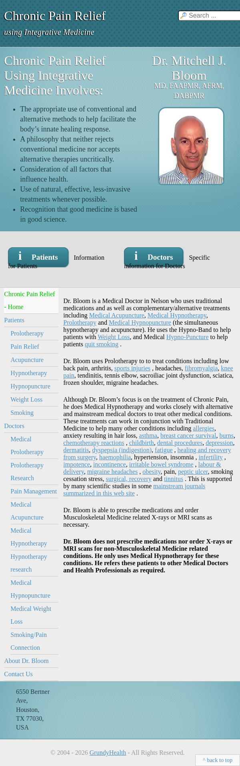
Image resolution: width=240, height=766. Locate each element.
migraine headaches (112, 471)
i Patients (38, 255)
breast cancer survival (188, 435)
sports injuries (132, 368)
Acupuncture (27, 359)
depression (219, 442)
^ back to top (217, 760)
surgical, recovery (128, 478)
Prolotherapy (27, 333)
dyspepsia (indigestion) (122, 450)
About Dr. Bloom (26, 660)
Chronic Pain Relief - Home (29, 300)
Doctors (14, 425)
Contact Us (18, 674)
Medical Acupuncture (27, 511)
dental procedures (179, 442)
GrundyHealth (108, 752)
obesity (151, 471)
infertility (210, 457)
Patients (14, 320)
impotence (76, 464)
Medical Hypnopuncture (30, 589)
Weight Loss (26, 399)
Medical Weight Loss (30, 615)
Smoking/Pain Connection (28, 641)
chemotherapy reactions (93, 442)
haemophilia (115, 457)
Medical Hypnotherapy (28, 537)
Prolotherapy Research (27, 471)
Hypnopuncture (30, 386)
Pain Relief (24, 346)
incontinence (109, 464)
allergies (203, 428)
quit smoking (101, 344)
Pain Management (33, 491)
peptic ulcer (193, 471)
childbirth (141, 442)
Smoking (22, 412)
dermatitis (76, 450)
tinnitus (173, 478)
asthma (148, 435)
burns (226, 435)
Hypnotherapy (28, 373)
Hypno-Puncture (187, 336)
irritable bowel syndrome (161, 464)
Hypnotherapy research (28, 563)
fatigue (163, 450)
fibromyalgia (201, 368)
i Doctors (153, 255)
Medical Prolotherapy (27, 445)
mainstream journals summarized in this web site (134, 490)
